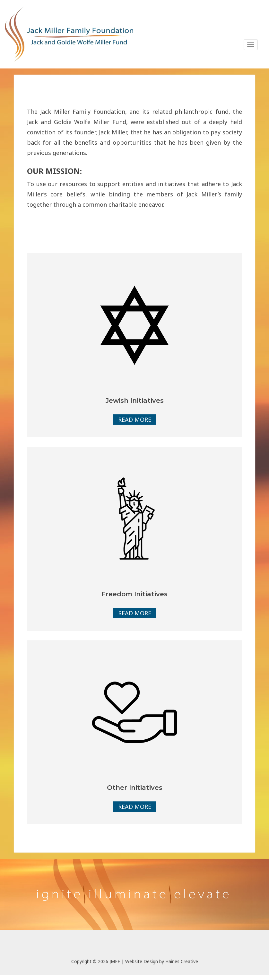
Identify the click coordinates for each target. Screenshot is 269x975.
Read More (134, 419)
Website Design (141, 961)
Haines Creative (181, 961)
